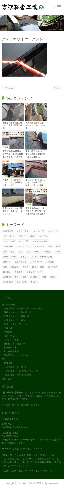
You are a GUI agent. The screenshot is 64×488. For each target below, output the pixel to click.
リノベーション (23, 246)
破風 (42, 267)
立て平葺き (53, 267)
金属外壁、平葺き (11, 277)
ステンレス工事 (11, 339)
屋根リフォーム (10, 256)
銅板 (24, 277)
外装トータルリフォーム (15, 324)
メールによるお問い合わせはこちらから (22, 448)
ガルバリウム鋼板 (26, 236)
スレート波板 (9, 241)
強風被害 (15, 267)
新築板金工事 (10, 347)
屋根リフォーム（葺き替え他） (19, 312)
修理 (58, 246)
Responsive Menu (59, 6)
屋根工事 (7, 262)
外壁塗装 (48, 251)
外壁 (20, 251)
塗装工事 (8, 328)
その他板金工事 (11, 351)
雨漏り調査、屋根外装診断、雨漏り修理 (23, 308)
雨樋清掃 (8, 332)
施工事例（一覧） (10, 304)
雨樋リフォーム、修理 (14, 320)
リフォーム (39, 246)
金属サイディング (34, 272)
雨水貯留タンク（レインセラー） (20, 355)
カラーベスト (9, 236)
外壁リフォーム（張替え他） (17, 316)
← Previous (8, 88)
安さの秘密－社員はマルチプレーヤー (22, 371)
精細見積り (9, 363)
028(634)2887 (11, 433)
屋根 (58, 251)
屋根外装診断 (46, 256)
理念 (4, 359)
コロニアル (43, 236)
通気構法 (18, 272)
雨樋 (44, 277)
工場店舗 (50, 262)
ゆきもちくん (22, 231)
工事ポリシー (36, 262)
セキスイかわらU (39, 241)
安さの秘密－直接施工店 (15, 367)
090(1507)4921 (18, 439)
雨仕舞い (34, 277)
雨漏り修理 (8, 282)
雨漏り (53, 277)
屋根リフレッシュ (28, 256)
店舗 (5, 267)
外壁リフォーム (33, 251)
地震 (5, 251)
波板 (34, 267)
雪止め (33, 282)
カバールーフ (38, 231)
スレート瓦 (23, 241)
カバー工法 (53, 231)
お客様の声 (8, 231)
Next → (57, 88)
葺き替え (7, 272)
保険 (50, 246)
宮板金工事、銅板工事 (14, 343)
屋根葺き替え (20, 262)
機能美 (25, 267)
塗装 (13, 251)
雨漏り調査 (21, 282)
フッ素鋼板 (8, 246)
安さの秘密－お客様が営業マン (19, 375)
